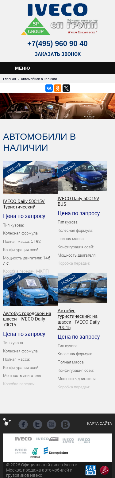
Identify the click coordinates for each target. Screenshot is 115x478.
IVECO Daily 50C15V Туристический (24, 204)
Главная (9, 79)
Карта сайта (99, 424)
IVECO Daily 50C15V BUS (78, 201)
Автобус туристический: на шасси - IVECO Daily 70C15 (79, 319)
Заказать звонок (58, 54)
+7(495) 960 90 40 (57, 43)
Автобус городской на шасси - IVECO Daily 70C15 (27, 319)
